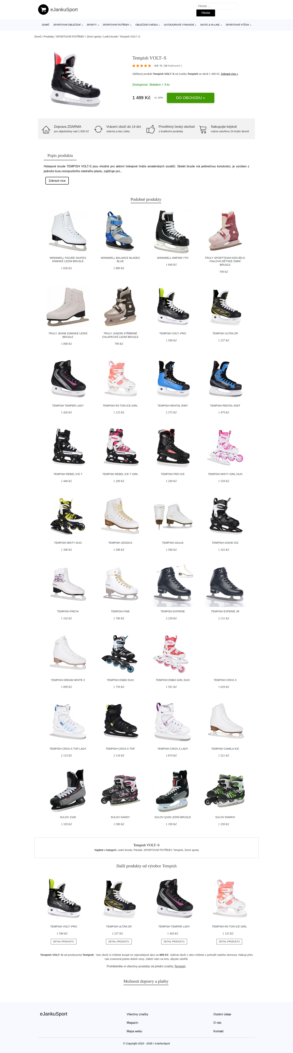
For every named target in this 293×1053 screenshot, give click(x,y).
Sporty (92, 24)
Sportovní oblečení (67, 24)
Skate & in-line (210, 24)
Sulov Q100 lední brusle (172, 817)
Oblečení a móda (146, 24)
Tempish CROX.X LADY (172, 748)
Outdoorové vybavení (179, 24)
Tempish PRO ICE (173, 474)
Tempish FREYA (68, 611)
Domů (45, 24)
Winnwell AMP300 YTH (172, 257)
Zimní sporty (94, 36)
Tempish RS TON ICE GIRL (120, 405)
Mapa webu (134, 1031)
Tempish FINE (120, 611)
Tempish (193, 73)
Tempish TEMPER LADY (68, 405)
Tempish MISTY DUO (68, 542)
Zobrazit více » (229, 73)
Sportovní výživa (237, 24)
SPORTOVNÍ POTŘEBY (116, 24)
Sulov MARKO (225, 817)
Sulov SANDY (120, 817)
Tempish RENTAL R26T (225, 405)
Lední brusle (110, 36)
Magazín (132, 1022)
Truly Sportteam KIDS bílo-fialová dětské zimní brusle (225, 261)
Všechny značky (137, 1014)
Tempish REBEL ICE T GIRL (120, 474)
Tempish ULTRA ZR (225, 333)
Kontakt (218, 1031)
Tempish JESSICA (120, 542)
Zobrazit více (57, 180)
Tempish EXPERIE (173, 611)
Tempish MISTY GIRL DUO (225, 474)
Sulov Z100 (68, 817)
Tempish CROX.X (225, 680)
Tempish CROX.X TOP (120, 748)
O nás (217, 1022)
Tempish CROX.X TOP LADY (67, 748)
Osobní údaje (222, 1014)
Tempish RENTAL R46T (173, 405)
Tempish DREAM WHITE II (68, 680)
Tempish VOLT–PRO (172, 333)
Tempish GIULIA (172, 542)
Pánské (137, 850)
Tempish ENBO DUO (120, 680)
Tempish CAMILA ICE (225, 748)
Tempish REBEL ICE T (67, 474)
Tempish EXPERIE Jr (225, 611)
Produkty (49, 36)
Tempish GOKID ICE (225, 542)
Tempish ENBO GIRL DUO (173, 680)
